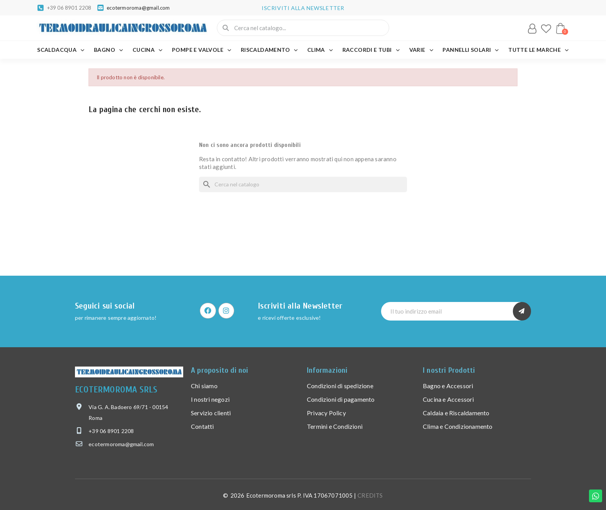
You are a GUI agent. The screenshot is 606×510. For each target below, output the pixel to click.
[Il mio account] (532, 29)
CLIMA (320, 50)
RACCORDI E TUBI (371, 50)
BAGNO (108, 50)
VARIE (421, 50)
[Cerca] (303, 184)
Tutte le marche (538, 50)
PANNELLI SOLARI (471, 50)
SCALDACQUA (60, 50)
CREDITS (370, 495)
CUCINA (148, 50)
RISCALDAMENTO (269, 50)
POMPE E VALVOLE (201, 50)
